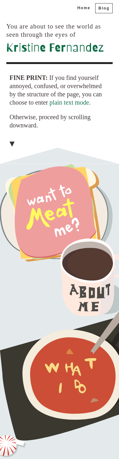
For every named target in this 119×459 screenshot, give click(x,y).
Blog (103, 8)
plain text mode (69, 102)
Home (83, 8)
